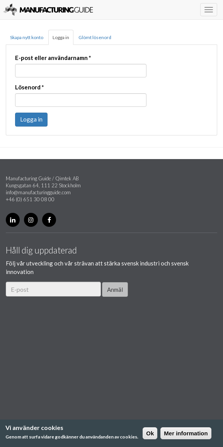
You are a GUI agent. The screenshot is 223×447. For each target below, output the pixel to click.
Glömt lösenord (94, 37)
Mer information (186, 433)
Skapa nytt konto (26, 37)
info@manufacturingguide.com (38, 192)
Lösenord (29, 87)
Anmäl (115, 289)
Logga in (61, 37)
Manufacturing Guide (48, 9)
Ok (150, 433)
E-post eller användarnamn (53, 57)
